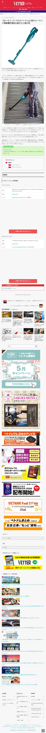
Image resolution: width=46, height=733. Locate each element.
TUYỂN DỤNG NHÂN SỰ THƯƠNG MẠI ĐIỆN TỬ (36, 709)
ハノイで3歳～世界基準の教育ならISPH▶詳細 (23, 11)
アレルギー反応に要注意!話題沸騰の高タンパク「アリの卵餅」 (16, 596)
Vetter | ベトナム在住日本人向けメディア (20, 730)
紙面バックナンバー (7, 7)
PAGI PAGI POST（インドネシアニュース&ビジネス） (30, 724)
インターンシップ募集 (35, 699)
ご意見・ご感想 (20, 720)
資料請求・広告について (22, 711)
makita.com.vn (6, 149)
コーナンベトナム (13, 164)
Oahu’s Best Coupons (21, 727)
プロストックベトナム (14, 167)
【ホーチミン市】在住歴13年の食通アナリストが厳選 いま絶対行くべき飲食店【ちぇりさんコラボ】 (23, 663)
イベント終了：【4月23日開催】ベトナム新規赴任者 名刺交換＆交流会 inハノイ (19, 674)
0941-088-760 (15, 194)
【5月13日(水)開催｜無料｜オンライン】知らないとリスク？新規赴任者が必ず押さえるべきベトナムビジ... (23, 652)
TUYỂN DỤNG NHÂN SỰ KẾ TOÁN (37, 704)
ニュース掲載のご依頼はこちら (22, 707)
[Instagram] (24, 9)
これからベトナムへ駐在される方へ (7, 704)
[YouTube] (23, 9)
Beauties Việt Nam (6, 726)
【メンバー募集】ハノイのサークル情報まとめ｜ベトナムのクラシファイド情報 (19, 684)
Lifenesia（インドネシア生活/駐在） (12, 724)
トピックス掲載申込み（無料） (22, 702)
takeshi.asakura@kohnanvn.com (19, 197)
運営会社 (4, 696)
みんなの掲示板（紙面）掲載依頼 (22, 716)
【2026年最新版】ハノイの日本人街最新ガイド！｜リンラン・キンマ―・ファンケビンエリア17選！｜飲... (22, 585)
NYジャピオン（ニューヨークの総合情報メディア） (21, 726)
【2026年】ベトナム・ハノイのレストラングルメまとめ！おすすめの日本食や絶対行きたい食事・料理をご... (22, 606)
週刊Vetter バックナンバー (7, 699)
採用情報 (33, 696)
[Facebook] (19, 9)
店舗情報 (9, 162)
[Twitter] (21, 9)
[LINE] (26, 9)
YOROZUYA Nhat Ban (31, 727)
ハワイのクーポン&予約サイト (37, 726)
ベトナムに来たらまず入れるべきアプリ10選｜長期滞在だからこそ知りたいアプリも (20, 617)
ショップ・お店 (5, 17)
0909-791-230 (15, 243)
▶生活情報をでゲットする (9, 288)
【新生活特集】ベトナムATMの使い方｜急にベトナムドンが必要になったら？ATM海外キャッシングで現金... (22, 640)
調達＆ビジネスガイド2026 (37, 7)
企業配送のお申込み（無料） (22, 697)
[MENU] (2, 2)
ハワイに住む (13, 727)
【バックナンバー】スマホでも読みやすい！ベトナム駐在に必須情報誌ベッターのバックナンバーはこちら (23, 628)
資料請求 (29, 7)
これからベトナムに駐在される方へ (19, 7)
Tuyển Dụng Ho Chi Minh (36, 713)
